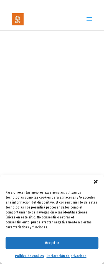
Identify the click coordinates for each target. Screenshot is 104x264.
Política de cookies (29, 256)
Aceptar (52, 242)
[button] (95, 181)
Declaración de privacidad (67, 256)
